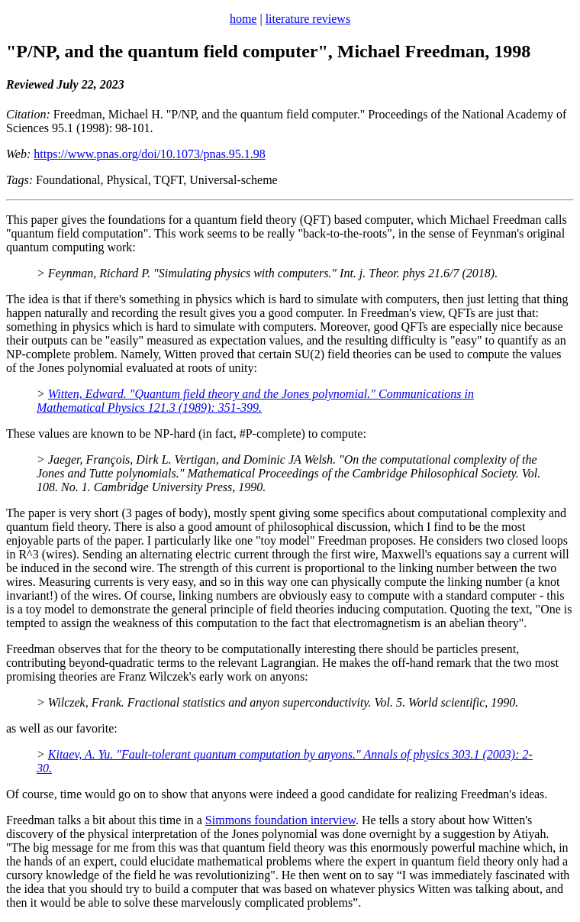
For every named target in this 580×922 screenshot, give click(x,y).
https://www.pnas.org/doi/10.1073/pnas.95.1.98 (150, 153)
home (243, 18)
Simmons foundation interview (280, 820)
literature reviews (308, 18)
